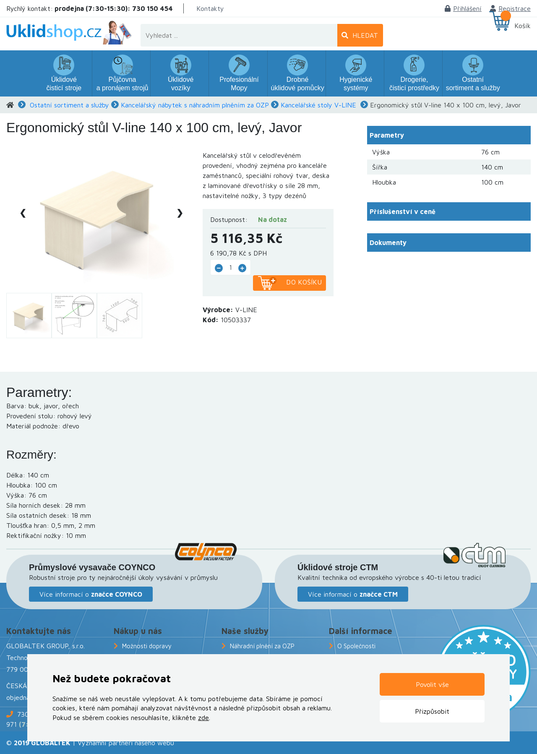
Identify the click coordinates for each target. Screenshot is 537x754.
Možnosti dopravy (147, 646)
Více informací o (90, 594)
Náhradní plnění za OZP (262, 646)
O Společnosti (356, 646)
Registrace (510, 8)
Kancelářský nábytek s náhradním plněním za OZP (195, 105)
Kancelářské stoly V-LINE (318, 105)
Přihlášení (463, 8)
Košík (522, 25)
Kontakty (210, 8)
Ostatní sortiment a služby (69, 105)
